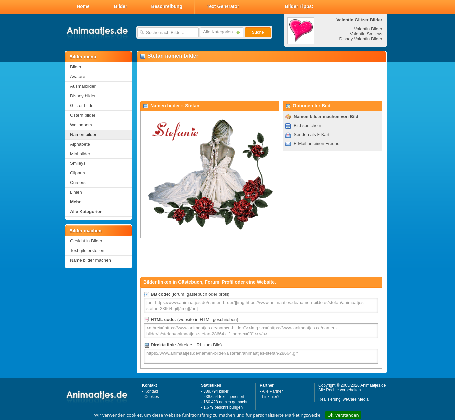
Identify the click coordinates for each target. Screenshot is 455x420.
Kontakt (151, 391)
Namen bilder (83, 134)
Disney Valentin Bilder (360, 38)
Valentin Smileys (366, 33)
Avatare (77, 76)
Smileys (78, 163)
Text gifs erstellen (87, 250)
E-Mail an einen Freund (317, 143)
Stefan (192, 105)
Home (83, 6)
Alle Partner (272, 391)
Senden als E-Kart (311, 134)
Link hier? (270, 396)
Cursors (78, 182)
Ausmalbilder (83, 86)
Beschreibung (166, 6)
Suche (258, 32)
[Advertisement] (261, 82)
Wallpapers (81, 124)
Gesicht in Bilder (86, 240)
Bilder (120, 6)
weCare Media (355, 399)
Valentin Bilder (368, 28)
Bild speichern (307, 125)
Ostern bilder (82, 115)
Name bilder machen (90, 260)
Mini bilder (80, 153)
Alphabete (80, 144)
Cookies (151, 396)
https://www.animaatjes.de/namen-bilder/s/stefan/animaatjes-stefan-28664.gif (261, 356)
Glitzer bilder (82, 105)
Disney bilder (83, 95)
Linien (76, 192)
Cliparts (77, 172)
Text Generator (223, 6)
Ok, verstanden (343, 415)
